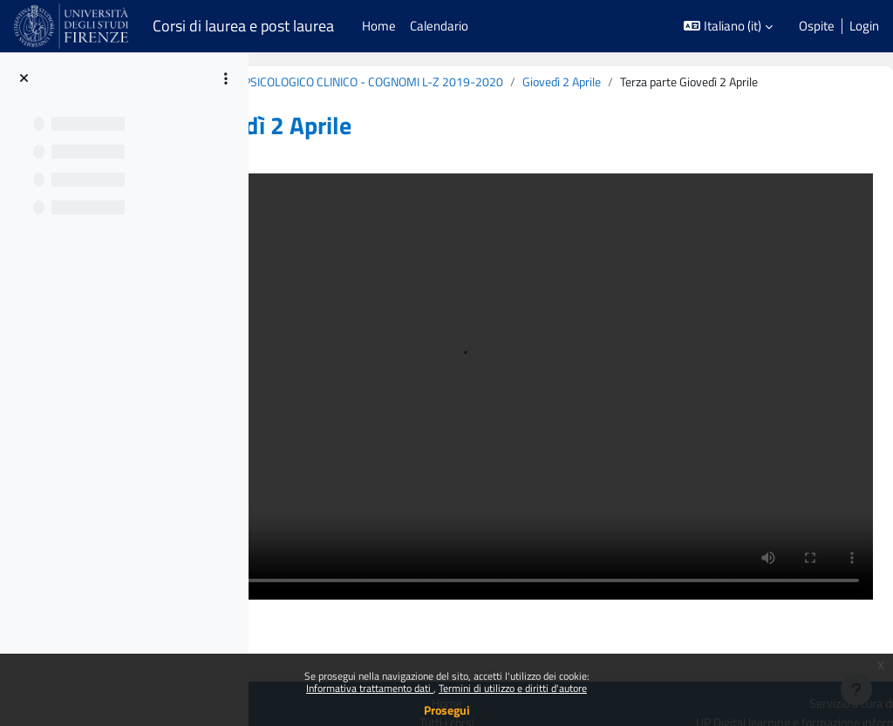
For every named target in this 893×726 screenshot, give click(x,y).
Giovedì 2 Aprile (343, 102)
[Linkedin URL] (756, 646)
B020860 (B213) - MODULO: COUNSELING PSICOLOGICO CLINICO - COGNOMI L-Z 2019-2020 (537, 82)
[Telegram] (863, 646)
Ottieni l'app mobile (286, 610)
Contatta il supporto (817, 611)
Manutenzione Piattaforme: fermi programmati (326, 640)
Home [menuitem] (379, 26)
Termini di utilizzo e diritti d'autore (513, 688)
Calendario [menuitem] (439, 26)
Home (557, 572)
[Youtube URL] (791, 646)
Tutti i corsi (557, 591)
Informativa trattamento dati (369, 688)
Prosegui (447, 710)
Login (864, 26)
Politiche (257, 591)
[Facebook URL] (684, 646)
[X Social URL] (720, 646)
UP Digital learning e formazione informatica (758, 591)
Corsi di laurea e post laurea (243, 25)
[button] (728, 26)
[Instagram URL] (827, 646)
